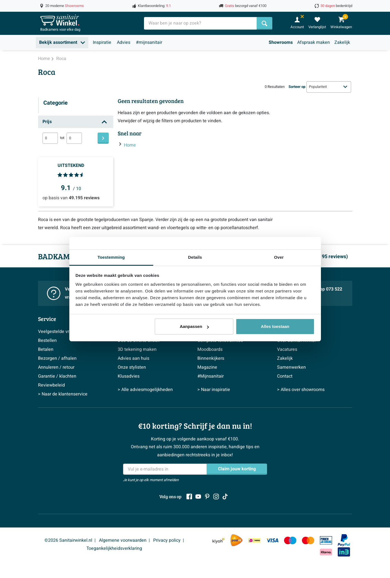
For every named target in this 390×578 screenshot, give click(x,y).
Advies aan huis (133, 358)
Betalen (45, 349)
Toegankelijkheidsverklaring (114, 548)
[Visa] (272, 540)
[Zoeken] (264, 23)
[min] (50, 138)
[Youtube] (198, 496)
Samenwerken (291, 367)
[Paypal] (344, 540)
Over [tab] (279, 257)
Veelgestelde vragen (58, 331)
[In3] (344, 552)
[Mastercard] (308, 540)
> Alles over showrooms (301, 389)
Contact (284, 376)
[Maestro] (290, 540)
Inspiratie (102, 42)
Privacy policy (167, 540)
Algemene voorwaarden (122, 540)
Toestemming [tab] (111, 257)
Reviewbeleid (51, 385)
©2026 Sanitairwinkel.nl (68, 540)
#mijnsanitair (149, 42)
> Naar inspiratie (213, 389)
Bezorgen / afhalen (57, 358)
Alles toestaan (275, 326)
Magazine (207, 367)
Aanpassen (194, 326)
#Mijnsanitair (210, 376)
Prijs (47, 121)
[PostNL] (236, 540)
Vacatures (287, 349)
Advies (123, 42)
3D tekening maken (137, 349)
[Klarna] (326, 552)
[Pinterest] (207, 496)
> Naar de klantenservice (63, 394)
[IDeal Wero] (254, 540)
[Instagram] (216, 496)
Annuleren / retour (56, 367)
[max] (74, 138)
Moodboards (210, 349)
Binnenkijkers (210, 358)
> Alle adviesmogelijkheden (145, 389)
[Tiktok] (225, 496)
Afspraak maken (313, 42)
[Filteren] (103, 138)
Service (47, 319)
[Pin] (326, 540)
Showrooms (281, 42)
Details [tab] (195, 257)
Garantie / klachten (57, 376)
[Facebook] (189, 496)
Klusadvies (129, 376)
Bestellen (47, 340)
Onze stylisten (132, 367)
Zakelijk (342, 42)
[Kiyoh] (218, 540)
